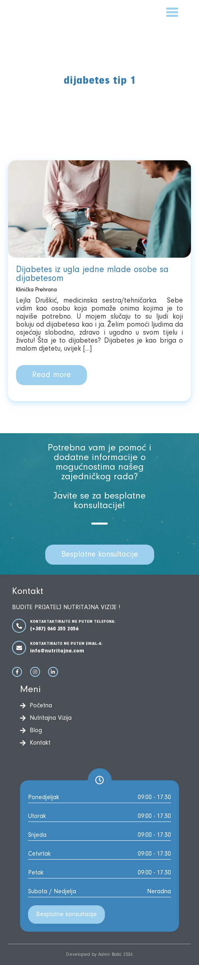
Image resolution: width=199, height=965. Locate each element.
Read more (51, 375)
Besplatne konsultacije (99, 555)
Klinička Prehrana (36, 290)
